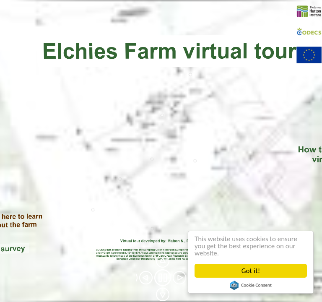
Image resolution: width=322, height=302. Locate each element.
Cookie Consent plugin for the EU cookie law (251, 285)
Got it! (251, 270)
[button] (146, 277)
